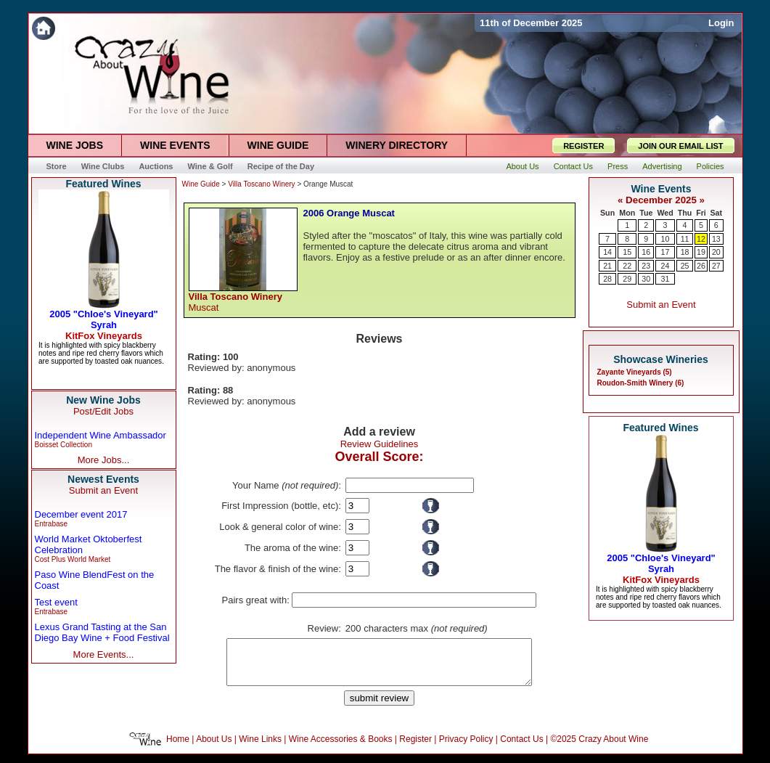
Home (177, 748)
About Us (214, 748)
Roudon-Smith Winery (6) (640, 383)
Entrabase (51, 524)
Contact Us (521, 748)
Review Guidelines (379, 443)
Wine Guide (201, 184)
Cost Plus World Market (73, 559)
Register (415, 748)
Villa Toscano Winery (261, 184)
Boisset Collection (63, 445)
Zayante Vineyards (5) (634, 372)
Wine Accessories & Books (341, 748)
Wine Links (260, 748)
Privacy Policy (466, 748)
